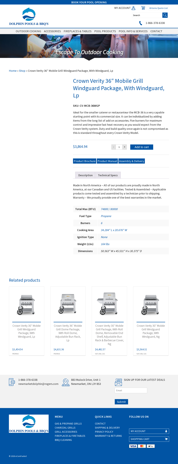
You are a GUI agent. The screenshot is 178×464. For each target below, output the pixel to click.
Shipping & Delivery (107, 427)
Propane (106, 216)
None (104, 237)
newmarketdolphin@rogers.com (38, 384)
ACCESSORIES (52, 31)
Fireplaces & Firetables (70, 435)
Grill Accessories (66, 431)
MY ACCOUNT (125, 8)
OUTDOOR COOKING (28, 31)
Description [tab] (85, 175)
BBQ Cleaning (63, 440)
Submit (121, 402)
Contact (100, 423)
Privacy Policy (104, 431)
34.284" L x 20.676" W (114, 230)
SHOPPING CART (140, 439)
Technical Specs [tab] (108, 175)
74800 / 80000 (109, 209)
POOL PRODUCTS (105, 31)
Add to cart (142, 147)
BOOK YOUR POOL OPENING (89, 2)
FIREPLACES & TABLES (77, 31)
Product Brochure (84, 161)
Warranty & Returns (108, 435)
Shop (22, 70)
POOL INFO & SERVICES (133, 31)
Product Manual (107, 161)
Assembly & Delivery (131, 161)
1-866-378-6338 (151, 23)
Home (13, 70)
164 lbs (105, 244)
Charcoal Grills (65, 427)
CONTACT (156, 31)
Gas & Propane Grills (68, 423)
